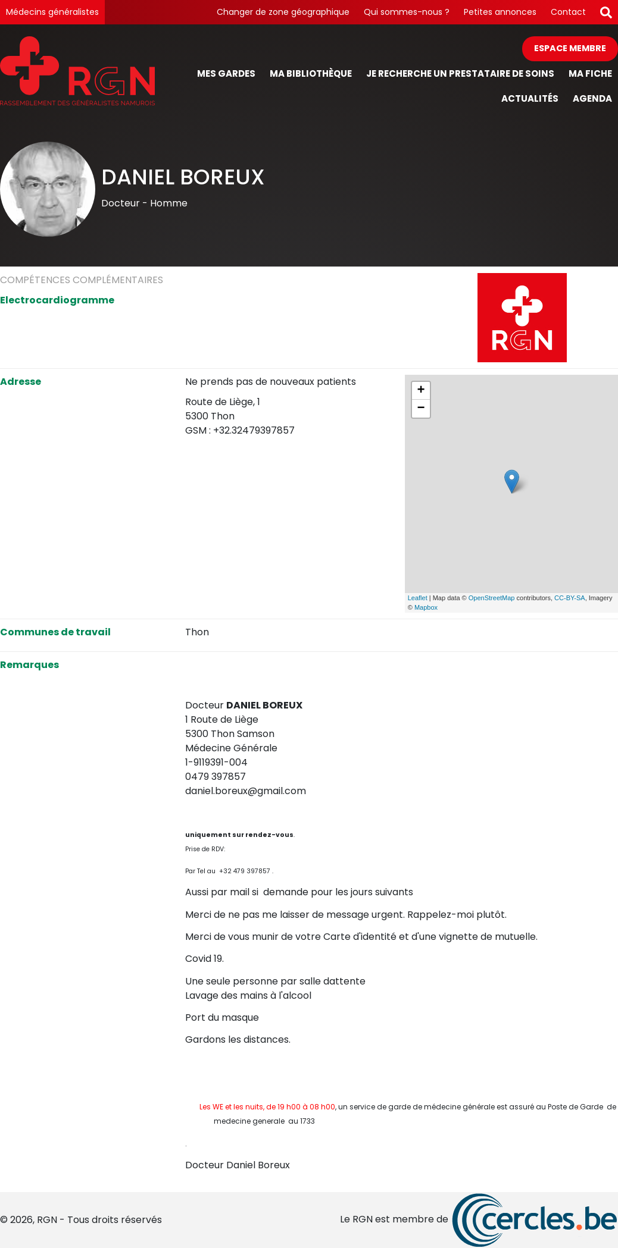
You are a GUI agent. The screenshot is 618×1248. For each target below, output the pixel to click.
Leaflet (417, 597)
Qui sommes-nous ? (407, 12)
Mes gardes (226, 73)
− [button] (421, 409)
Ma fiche (590, 73)
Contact (568, 12)
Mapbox (426, 607)
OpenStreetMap (492, 597)
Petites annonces (500, 12)
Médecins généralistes (52, 12)
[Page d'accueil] (77, 74)
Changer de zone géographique (283, 12)
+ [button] (421, 391)
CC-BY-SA (569, 597)
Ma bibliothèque (311, 73)
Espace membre (570, 48)
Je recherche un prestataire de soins (460, 73)
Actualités (529, 98)
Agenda (592, 98)
